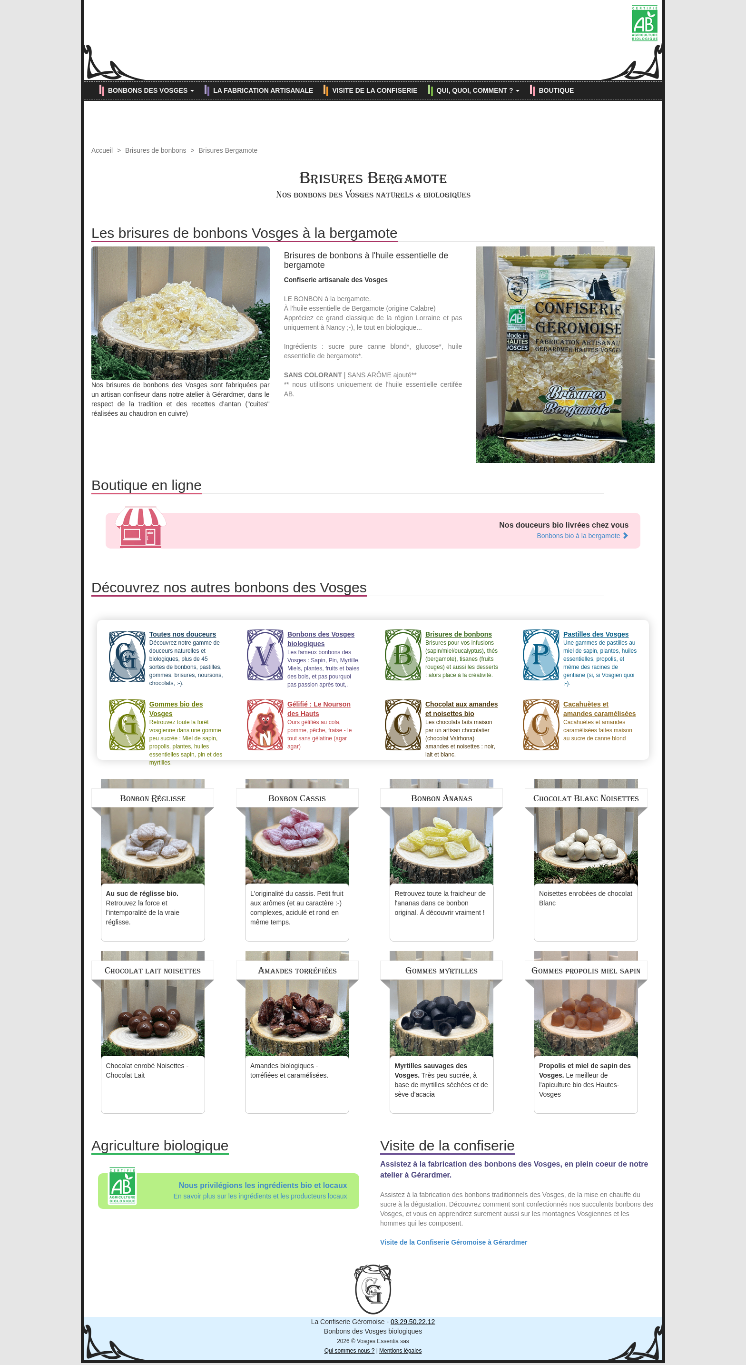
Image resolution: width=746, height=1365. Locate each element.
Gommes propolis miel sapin (585, 970)
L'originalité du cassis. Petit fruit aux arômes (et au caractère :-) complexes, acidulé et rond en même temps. (297, 908)
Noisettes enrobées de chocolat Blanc (585, 898)
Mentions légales (400, 1350)
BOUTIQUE (556, 90)
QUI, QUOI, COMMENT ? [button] (478, 90)
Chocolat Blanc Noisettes (586, 798)
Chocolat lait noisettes (153, 970)
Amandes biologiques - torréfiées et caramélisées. (289, 1070)
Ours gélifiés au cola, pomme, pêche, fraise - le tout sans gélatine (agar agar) (324, 724)
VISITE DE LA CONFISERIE (374, 90)
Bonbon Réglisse (153, 798)
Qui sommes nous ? (349, 1350)
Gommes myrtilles (441, 970)
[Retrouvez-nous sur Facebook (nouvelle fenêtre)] (605, 69)
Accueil (102, 150)
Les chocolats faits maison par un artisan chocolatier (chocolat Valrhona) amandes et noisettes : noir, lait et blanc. (462, 727)
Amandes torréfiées (297, 970)
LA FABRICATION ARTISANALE (263, 90)
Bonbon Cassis (297, 798)
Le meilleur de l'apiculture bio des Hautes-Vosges (585, 1080)
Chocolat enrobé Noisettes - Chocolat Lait (147, 1070)
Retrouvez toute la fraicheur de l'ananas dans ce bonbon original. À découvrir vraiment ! (440, 903)
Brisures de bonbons (155, 150)
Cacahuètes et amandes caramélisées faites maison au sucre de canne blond (600, 720)
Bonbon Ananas (441, 798)
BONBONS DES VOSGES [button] (151, 90)
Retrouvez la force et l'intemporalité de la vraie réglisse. (142, 908)
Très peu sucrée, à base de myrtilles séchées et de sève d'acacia (441, 1080)
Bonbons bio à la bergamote (582, 536)
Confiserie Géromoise (373, 40)
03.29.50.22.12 (413, 1322)
